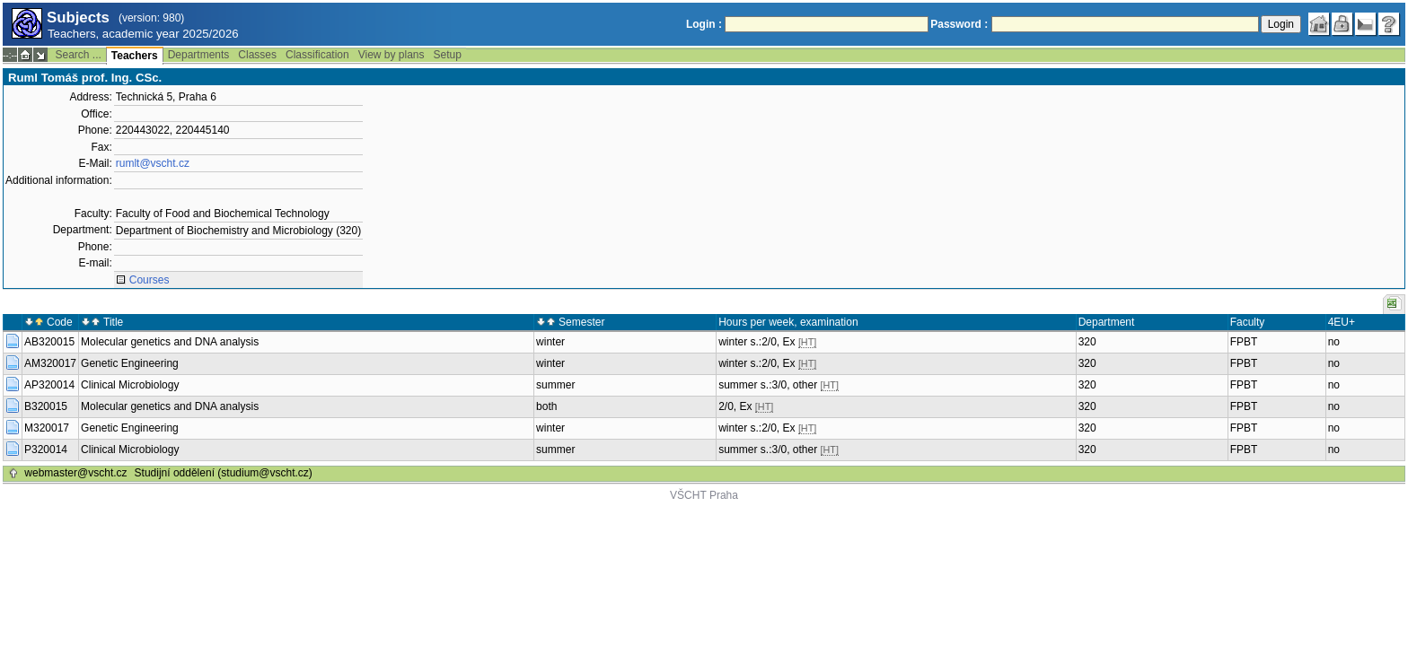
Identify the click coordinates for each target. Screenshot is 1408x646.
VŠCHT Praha (704, 495)
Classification (317, 54)
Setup (448, 54)
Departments (199, 54)
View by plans (391, 54)
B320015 (45, 406)
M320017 (46, 428)
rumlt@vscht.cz (152, 163)
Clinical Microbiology (130, 385)
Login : (704, 24)
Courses (149, 280)
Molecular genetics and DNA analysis (170, 342)
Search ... (78, 54)
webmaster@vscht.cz (75, 473)
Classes (257, 54)
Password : (959, 24)
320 (1087, 342)
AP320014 (49, 385)
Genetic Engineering (130, 363)
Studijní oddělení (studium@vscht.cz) (223, 473)
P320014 (45, 449)
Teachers (134, 55)
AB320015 (49, 342)
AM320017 (50, 363)
